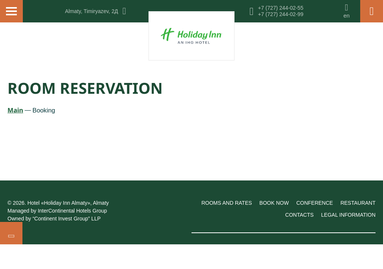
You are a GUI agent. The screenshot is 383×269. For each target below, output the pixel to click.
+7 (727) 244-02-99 (280, 14)
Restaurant (358, 203)
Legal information (348, 215)
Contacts (299, 215)
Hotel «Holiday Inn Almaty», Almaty (68, 203)
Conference (314, 203)
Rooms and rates (226, 203)
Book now (274, 203)
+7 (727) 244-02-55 (280, 8)
